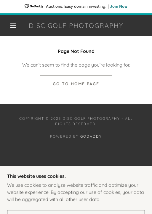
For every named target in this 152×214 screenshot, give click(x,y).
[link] (76, 25)
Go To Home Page (76, 83)
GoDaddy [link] (91, 136)
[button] (14, 26)
